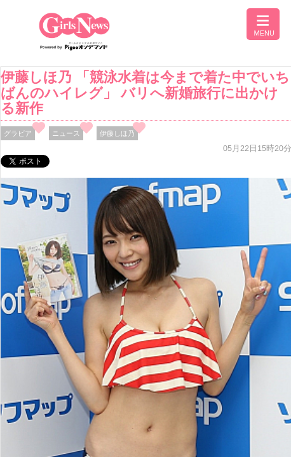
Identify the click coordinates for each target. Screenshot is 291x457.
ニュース (66, 133)
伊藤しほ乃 (117, 133)
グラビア (18, 133)
